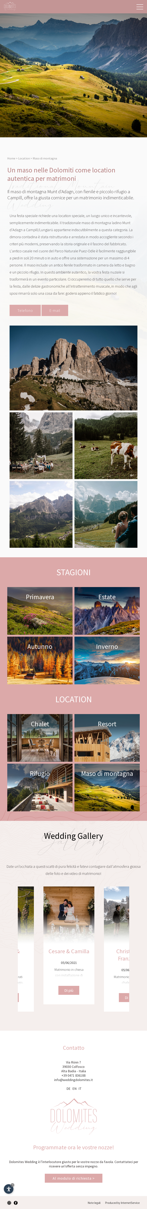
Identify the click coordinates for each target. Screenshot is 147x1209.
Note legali (94, 1203)
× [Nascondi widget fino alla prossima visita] (12, 1184)
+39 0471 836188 (73, 1075)
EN (74, 1088)
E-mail (54, 310)
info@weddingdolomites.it (73, 1080)
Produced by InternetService (122, 1203)
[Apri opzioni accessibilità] (8, 1189)
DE (68, 1088)
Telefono (25, 310)
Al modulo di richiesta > (74, 1178)
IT (80, 1088)
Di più (43, 997)
